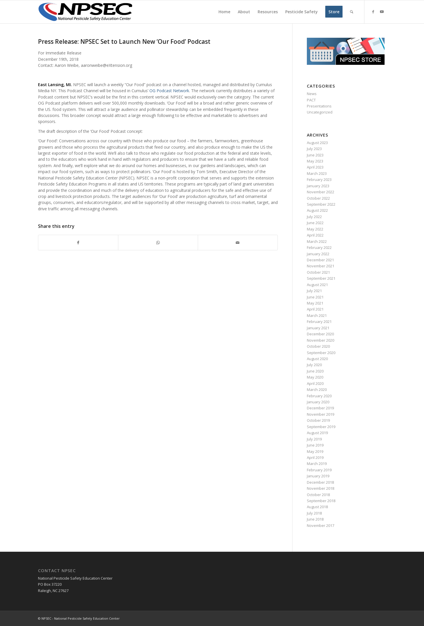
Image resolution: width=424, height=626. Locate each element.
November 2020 (320, 340)
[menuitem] (224, 11)
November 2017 (320, 525)
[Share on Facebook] (78, 242)
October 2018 (318, 494)
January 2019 (318, 476)
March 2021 (317, 315)
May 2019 (315, 451)
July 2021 (314, 290)
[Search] (351, 11)
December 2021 (320, 259)
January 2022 (318, 253)
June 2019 (315, 445)
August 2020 (317, 358)
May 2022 (315, 229)
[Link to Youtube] (382, 11)
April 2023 (315, 167)
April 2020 (315, 383)
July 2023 (314, 148)
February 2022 (319, 247)
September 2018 (321, 500)
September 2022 (321, 204)
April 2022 (315, 235)
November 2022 (320, 191)
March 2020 (317, 389)
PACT (311, 100)
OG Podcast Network (169, 90)
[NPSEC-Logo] (85, 11)
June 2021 (315, 297)
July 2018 (314, 513)
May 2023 (315, 161)
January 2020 (318, 401)
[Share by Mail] (237, 242)
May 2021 (315, 303)
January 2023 (318, 185)
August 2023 (317, 142)
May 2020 (315, 377)
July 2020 (314, 364)
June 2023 (315, 155)
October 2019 (318, 420)
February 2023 (319, 179)
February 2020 (319, 395)
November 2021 (320, 265)
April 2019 (315, 457)
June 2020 (315, 371)
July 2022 (314, 216)
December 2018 (320, 482)
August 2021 (317, 284)
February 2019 (319, 469)
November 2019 (320, 414)
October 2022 (318, 198)
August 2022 (317, 210)
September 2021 (321, 278)
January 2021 (318, 327)
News (312, 93)
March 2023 (317, 173)
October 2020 (318, 346)
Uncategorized (319, 112)
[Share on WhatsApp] (158, 242)
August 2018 (317, 506)
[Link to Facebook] (373, 11)
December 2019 (320, 408)
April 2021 (315, 309)
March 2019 (317, 463)
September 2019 (321, 426)
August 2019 (317, 432)
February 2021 (319, 321)
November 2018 (320, 488)
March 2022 (317, 241)
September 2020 (321, 352)
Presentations (319, 106)
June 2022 (315, 222)
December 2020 (320, 333)
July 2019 (314, 439)
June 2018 (315, 519)
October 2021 (318, 272)
